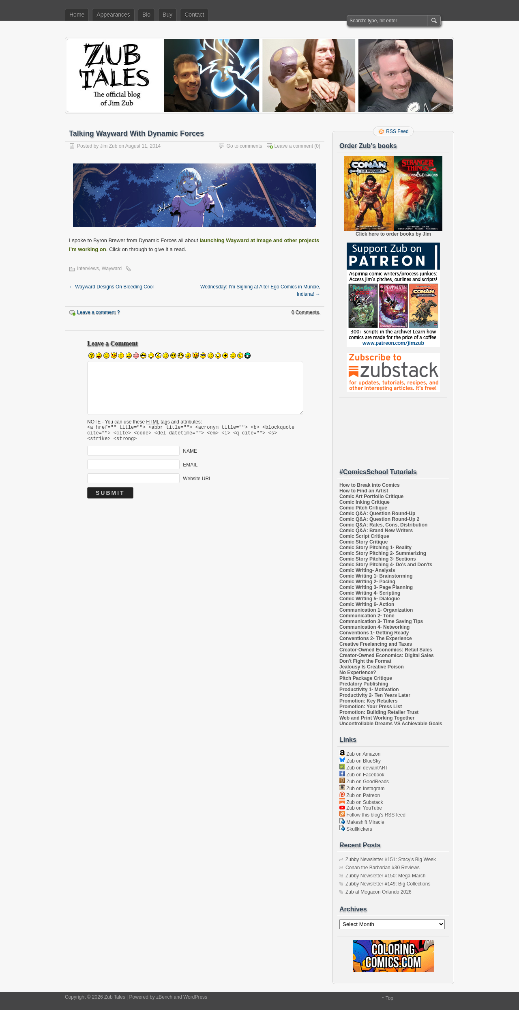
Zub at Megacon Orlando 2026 (378, 892)
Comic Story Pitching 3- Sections (377, 559)
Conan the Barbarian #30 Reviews (382, 867)
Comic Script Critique (364, 536)
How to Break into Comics (369, 485)
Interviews (88, 268)
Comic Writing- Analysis (367, 570)
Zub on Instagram (361, 788)
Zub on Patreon (359, 795)
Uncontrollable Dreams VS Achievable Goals (390, 723)
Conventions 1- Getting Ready (374, 633)
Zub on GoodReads (364, 781)
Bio (146, 14)
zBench (164, 997)
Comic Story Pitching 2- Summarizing (382, 553)
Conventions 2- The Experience (375, 638)
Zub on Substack (361, 802)
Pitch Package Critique (365, 678)
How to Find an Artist (363, 491)
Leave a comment (294, 146)
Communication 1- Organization (376, 610)
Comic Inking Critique (364, 502)
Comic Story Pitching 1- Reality (375, 547)
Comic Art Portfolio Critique (371, 496)
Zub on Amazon (359, 754)
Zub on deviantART (363, 768)
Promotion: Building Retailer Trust (378, 712)
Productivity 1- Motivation (369, 689)
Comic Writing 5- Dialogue (369, 599)
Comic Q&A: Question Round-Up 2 (379, 519)
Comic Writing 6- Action (366, 604)
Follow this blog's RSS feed (372, 815)
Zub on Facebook (361, 775)
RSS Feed (397, 131)
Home (76, 14)
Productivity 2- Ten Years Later (374, 695)
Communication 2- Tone (367, 616)
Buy (167, 14)
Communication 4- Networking (374, 627)
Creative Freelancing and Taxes (375, 644)
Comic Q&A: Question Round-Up (377, 513)
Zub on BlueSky (360, 761)
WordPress (195, 997)
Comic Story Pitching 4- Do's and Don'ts (385, 564)
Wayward (112, 268)
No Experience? (357, 672)
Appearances (113, 14)
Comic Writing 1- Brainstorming (375, 576)
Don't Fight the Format (365, 661)
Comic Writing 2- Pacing (367, 582)
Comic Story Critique (363, 542)
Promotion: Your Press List (370, 706)
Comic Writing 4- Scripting (369, 593)
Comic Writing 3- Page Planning (376, 587)
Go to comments (244, 146)
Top (389, 998)
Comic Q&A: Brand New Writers (376, 530)
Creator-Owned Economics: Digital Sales (386, 655)
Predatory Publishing (363, 684)
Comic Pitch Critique (363, 508)
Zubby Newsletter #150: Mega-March (385, 876)
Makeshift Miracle (361, 822)
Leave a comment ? (98, 312)
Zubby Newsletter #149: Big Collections (387, 884)
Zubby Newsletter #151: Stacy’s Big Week (390, 859)
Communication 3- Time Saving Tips (381, 621)
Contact (194, 14)
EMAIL (190, 468)
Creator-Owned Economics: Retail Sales (385, 650)
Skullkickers (355, 829)
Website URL (197, 482)
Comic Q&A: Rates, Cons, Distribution (383, 525)
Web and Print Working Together (376, 718)
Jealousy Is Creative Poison (371, 667)
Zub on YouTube (360, 808)
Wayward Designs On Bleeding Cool (111, 287)
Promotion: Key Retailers (368, 701)
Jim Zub (109, 146)
